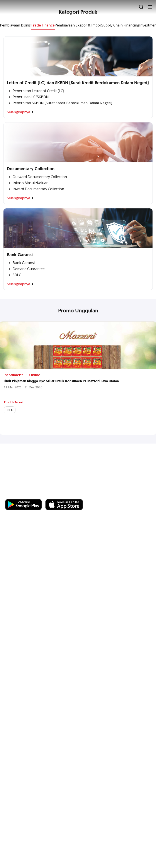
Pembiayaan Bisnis (15, 25)
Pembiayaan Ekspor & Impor (78, 25)
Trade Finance (43, 25)
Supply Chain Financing (120, 25)
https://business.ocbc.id (26, 494)
